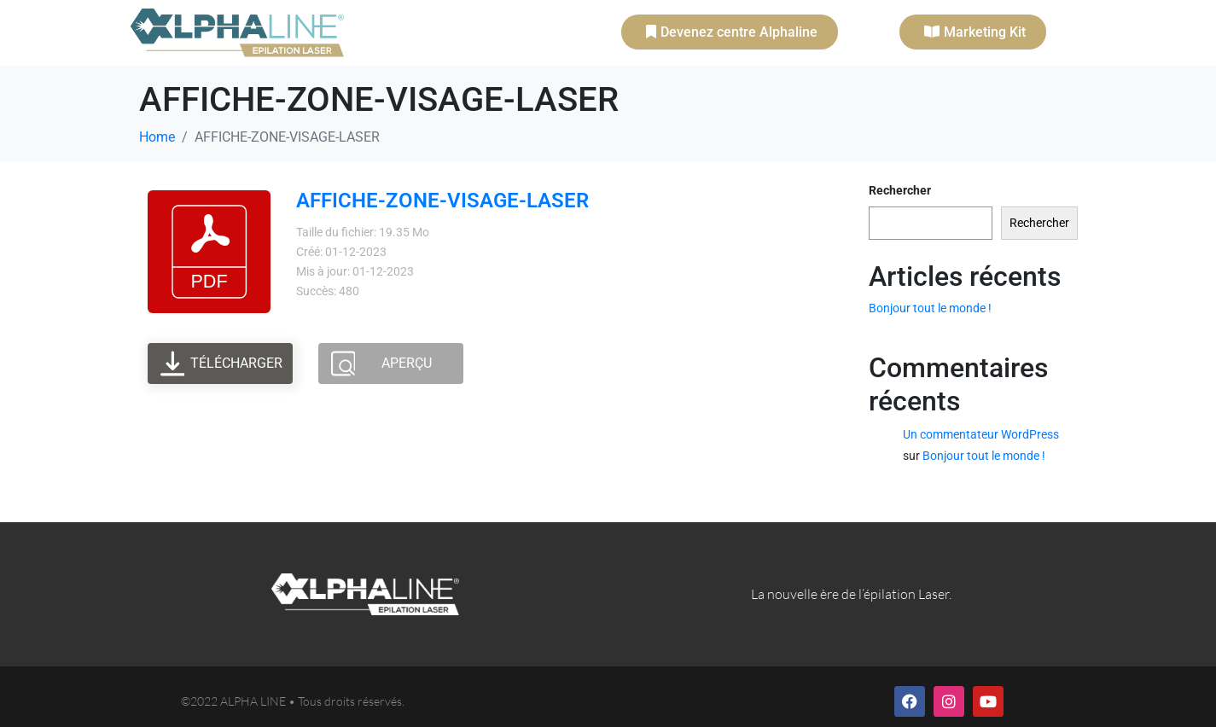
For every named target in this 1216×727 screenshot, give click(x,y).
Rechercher (900, 190)
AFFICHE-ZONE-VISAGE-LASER (442, 200)
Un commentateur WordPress (981, 434)
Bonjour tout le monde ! (930, 308)
